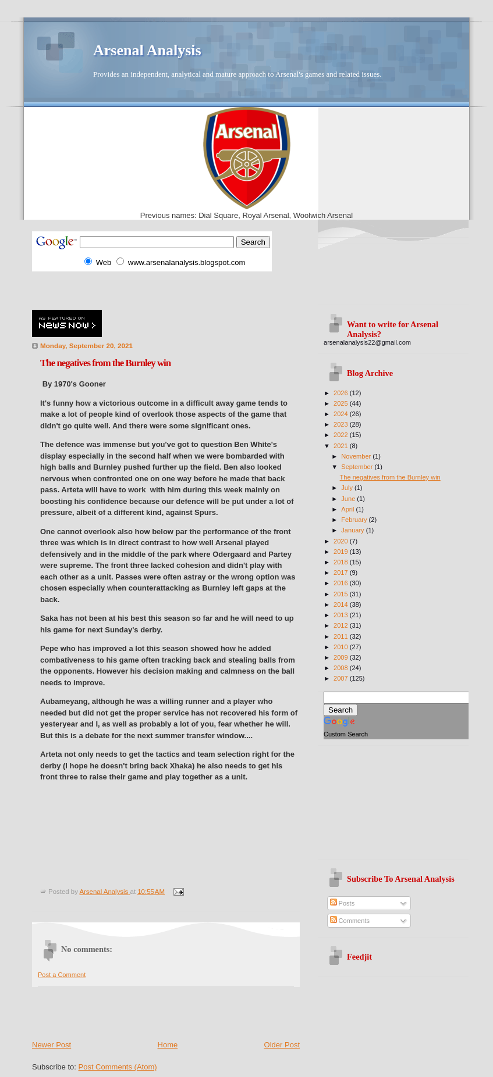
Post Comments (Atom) (118, 1066)
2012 (342, 625)
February (354, 519)
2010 (342, 646)
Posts (342, 903)
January (353, 530)
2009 (342, 657)
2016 (342, 582)
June (349, 498)
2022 (342, 434)
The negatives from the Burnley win (390, 477)
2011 (342, 636)
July (347, 487)
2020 (342, 541)
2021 (342, 445)
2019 (342, 551)
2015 (342, 594)
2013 (342, 614)
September (357, 466)
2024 (342, 413)
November (357, 456)
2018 (342, 562)
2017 (342, 572)
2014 (342, 604)
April (348, 509)
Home (168, 1044)
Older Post (282, 1044)
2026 (342, 392)
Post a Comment (62, 974)
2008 (342, 667)
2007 (342, 678)
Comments (350, 920)
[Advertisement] (168, 288)
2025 (342, 403)
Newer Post (51, 1044)
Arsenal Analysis (147, 50)
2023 (342, 424)
